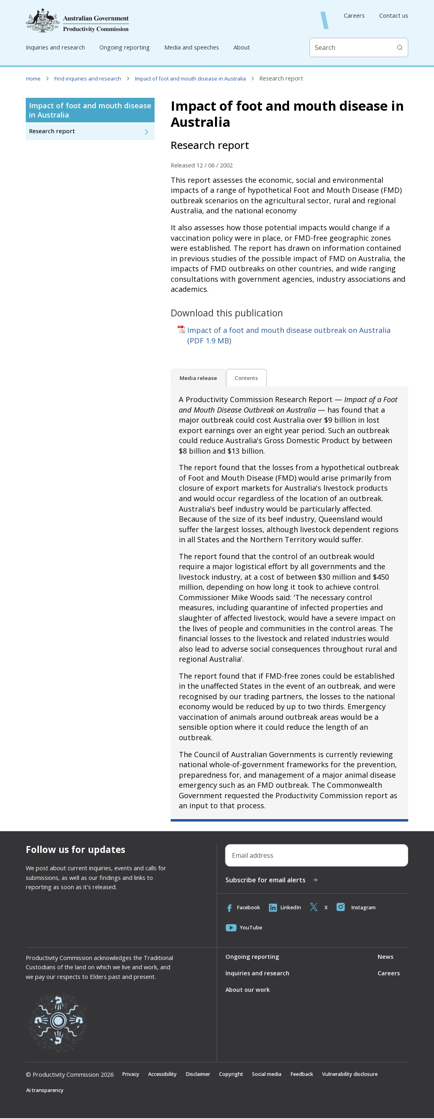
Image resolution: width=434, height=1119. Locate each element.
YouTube (244, 927)
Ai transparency (47, 1090)
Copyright (241, 1074)
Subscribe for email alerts (271, 879)
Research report (52, 130)
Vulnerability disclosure (370, 1074)
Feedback (318, 1074)
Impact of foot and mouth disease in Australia (190, 78)
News (385, 956)
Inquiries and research (55, 47)
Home (33, 78)
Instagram (361, 907)
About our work (247, 990)
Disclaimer (205, 1074)
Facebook (243, 908)
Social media (279, 1074)
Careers (354, 15)
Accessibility (166, 1074)
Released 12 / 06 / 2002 (202, 165)
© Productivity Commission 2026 (70, 1074)
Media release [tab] (198, 378)
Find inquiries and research (87, 78)
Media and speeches (191, 47)
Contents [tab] (246, 378)
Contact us (393, 15)
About (242, 47)
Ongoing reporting (124, 47)
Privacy (131, 1074)
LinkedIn (288, 908)
